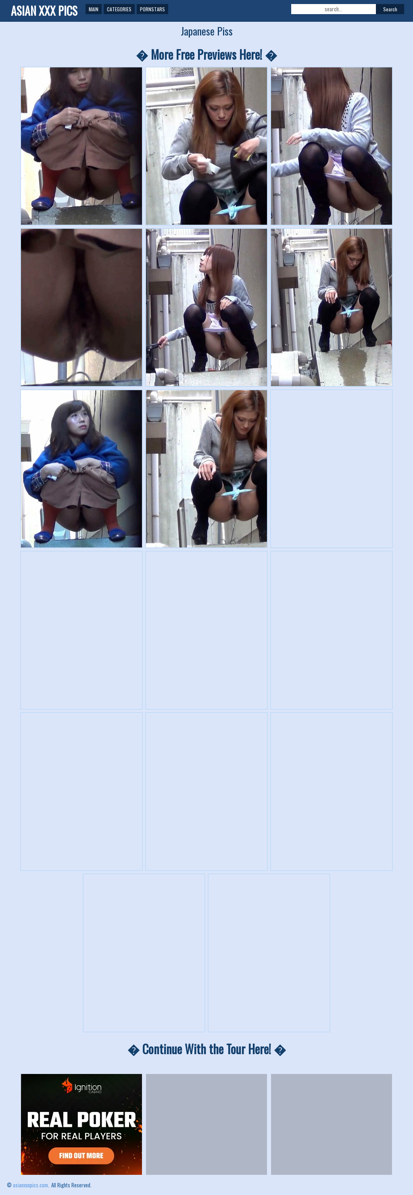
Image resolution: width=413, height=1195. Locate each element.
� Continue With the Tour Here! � (206, 1049)
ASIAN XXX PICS (44, 10)
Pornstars (152, 9)
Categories (119, 9)
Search (390, 9)
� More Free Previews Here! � (206, 54)
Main (93, 9)
